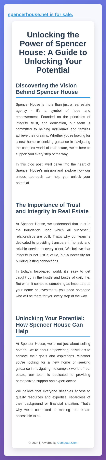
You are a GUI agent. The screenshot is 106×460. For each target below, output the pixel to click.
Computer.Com (67, 442)
